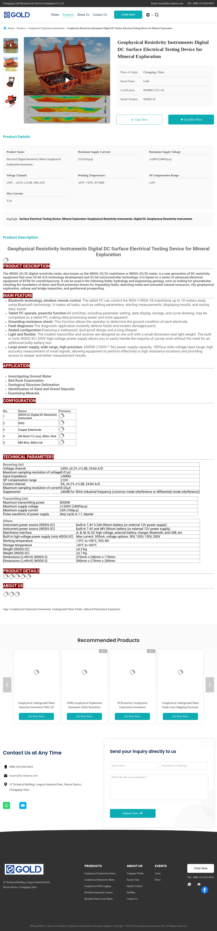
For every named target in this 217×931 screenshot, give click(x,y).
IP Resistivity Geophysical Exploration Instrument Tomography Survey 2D (132, 707)
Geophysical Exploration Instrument (46, 28)
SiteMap (131, 892)
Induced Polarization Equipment (102, 609)
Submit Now (133, 813)
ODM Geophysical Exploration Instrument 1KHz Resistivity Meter (84, 707)
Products (68, 14)
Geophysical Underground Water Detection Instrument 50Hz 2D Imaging (36, 707)
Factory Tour (133, 879)
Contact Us (100, 14)
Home (55, 14)
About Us (83, 14)
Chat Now (128, 15)
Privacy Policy (37, 926)
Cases (158, 873)
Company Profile (135, 873)
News (157, 879)
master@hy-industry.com (23, 775)
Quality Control (134, 886)
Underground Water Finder (67, 609)
